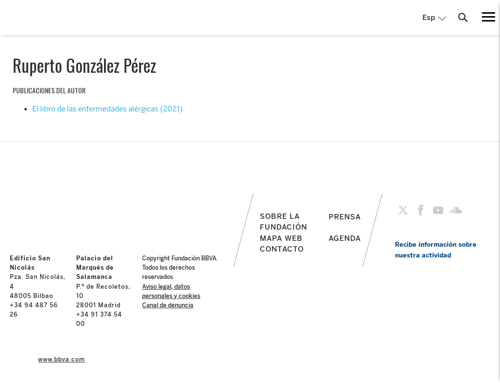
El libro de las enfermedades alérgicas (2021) (107, 109)
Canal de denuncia (167, 305)
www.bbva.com (61, 359)
